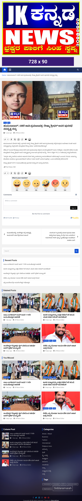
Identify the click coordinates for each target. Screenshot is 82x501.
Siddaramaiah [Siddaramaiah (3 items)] (63, 485)
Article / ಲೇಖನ (47, 430)
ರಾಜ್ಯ (5, 122)
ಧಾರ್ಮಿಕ (45, 458)
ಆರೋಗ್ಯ (45, 446)
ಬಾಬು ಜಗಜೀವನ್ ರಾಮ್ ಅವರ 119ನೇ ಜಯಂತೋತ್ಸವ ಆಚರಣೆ (22, 261)
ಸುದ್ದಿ (9, 122)
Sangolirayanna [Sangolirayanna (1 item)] (47, 485)
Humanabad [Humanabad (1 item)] (56, 480)
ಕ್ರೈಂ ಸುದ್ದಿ (45, 452)
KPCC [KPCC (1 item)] (63, 480)
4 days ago (47, 347)
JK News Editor (19, 133)
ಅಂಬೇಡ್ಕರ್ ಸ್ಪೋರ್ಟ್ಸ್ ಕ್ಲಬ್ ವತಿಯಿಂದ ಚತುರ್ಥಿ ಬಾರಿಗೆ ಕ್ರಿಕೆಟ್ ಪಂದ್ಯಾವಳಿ (24, 270)
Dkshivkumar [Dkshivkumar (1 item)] (47, 480)
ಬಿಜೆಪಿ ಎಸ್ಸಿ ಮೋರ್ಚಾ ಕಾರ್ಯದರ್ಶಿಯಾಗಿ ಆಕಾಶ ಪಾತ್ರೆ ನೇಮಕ (21, 275)
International (46, 440)
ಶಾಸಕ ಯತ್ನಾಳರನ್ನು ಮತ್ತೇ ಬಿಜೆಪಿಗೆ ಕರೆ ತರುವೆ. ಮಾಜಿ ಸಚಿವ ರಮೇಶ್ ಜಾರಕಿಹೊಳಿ (26, 265)
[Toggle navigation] (10, 69)
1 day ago (7, 316)
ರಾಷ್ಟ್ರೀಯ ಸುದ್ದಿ (46, 467)
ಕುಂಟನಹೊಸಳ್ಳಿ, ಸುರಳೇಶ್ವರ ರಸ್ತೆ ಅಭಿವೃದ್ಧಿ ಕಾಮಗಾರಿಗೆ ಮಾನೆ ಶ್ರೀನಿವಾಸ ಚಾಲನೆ (19, 230)
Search (77, 248)
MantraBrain (55, 497)
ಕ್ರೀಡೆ (43, 449)
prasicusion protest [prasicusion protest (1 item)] (72, 480)
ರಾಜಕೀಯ (46, 306)
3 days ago (47, 316)
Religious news (47, 443)
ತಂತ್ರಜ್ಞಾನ (45, 455)
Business (45, 433)
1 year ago (7, 133)
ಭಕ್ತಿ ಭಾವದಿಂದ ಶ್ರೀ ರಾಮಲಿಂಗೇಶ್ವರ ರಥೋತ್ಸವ (16, 279)
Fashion (44, 437)
